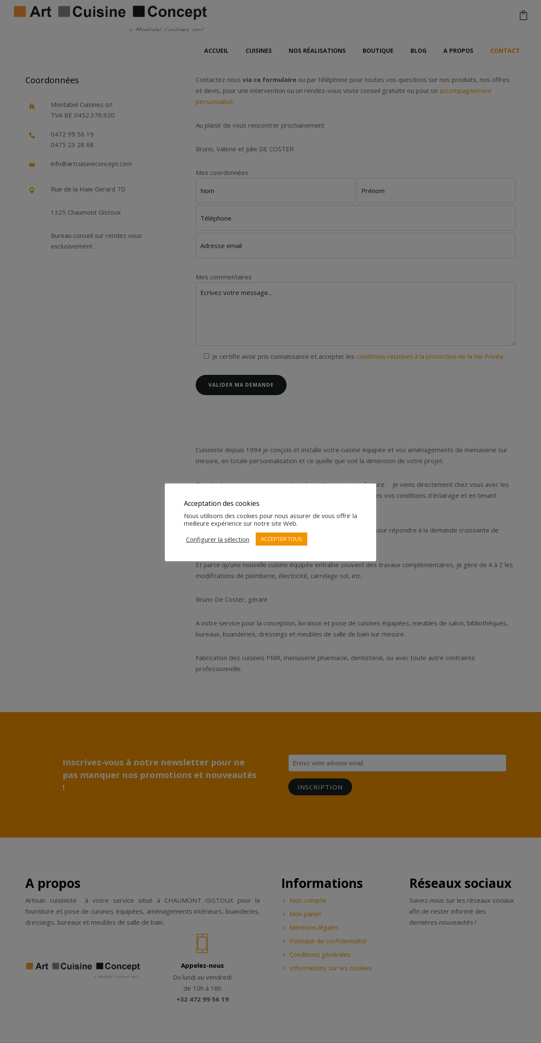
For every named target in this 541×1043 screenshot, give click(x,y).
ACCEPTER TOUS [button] (281, 539)
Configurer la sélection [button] (217, 539)
